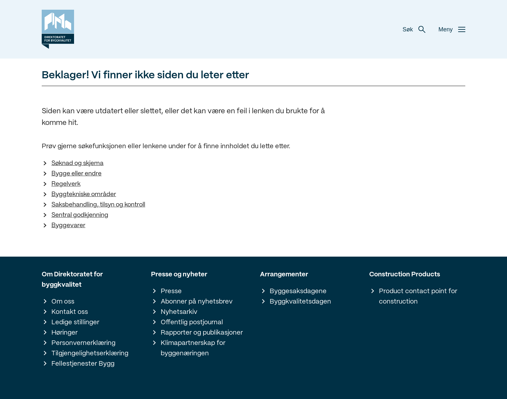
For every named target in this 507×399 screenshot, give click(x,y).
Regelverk (66, 184)
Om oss (62, 302)
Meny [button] (451, 29)
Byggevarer (68, 225)
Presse (171, 291)
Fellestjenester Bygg (82, 364)
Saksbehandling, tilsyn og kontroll (98, 205)
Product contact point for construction (418, 296)
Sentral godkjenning (79, 215)
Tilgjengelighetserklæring (89, 353)
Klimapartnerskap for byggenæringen (193, 348)
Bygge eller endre (76, 174)
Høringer (64, 333)
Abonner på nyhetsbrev (196, 302)
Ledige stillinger (75, 322)
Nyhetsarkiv (179, 312)
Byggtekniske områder (83, 194)
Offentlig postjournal (192, 322)
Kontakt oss (69, 312)
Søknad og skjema (77, 163)
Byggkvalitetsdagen (300, 302)
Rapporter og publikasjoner (202, 333)
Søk (414, 29)
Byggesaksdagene (298, 291)
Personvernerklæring (83, 343)
